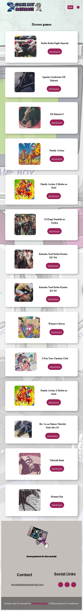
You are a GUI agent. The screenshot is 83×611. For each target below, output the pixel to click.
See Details (54, 51)
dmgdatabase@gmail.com (27, 584)
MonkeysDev (40, 603)
